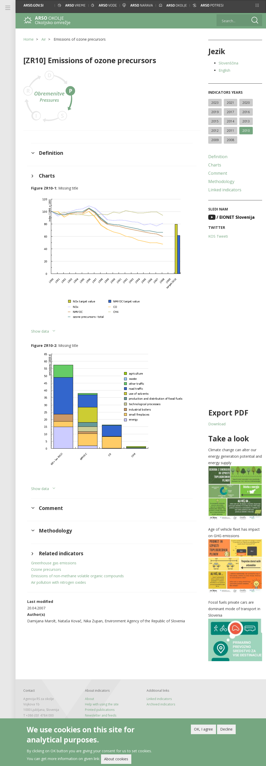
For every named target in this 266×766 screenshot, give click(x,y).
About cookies (116, 760)
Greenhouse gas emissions (53, 562)
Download (217, 423)
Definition (217, 156)
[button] (257, 5)
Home (28, 39)
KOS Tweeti (218, 236)
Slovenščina (228, 63)
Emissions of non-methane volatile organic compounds (77, 575)
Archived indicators (161, 704)
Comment (217, 173)
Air (43, 39)
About (89, 699)
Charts (214, 165)
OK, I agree (203, 730)
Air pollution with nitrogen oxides (58, 582)
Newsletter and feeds (100, 715)
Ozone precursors (46, 569)
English (224, 70)
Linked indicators (224, 190)
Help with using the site (102, 704)
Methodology (221, 181)
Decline (226, 730)
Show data (40, 331)
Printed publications (99, 709)
